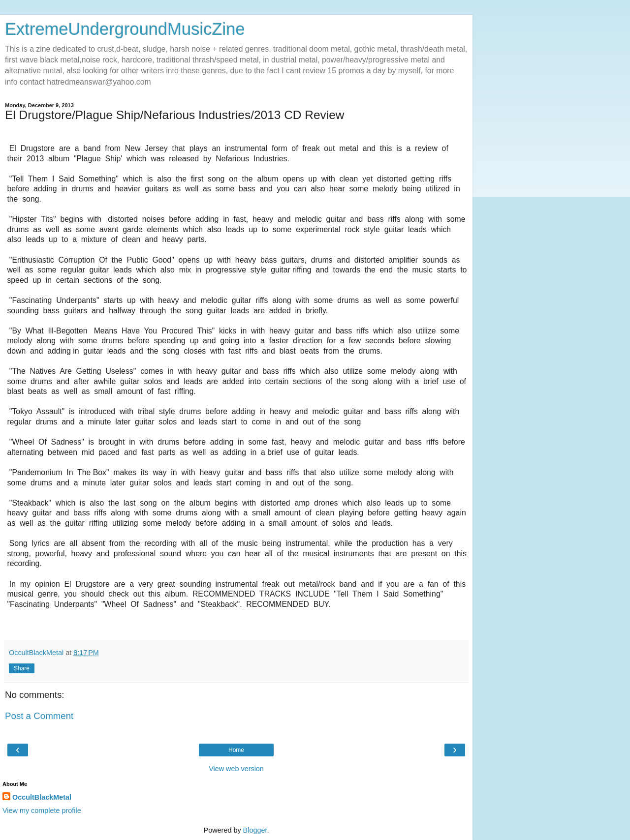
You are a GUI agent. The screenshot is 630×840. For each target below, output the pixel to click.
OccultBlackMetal (41, 797)
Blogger (255, 830)
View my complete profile (41, 810)
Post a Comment (39, 716)
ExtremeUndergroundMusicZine (125, 29)
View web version (236, 769)
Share (22, 668)
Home (236, 750)
